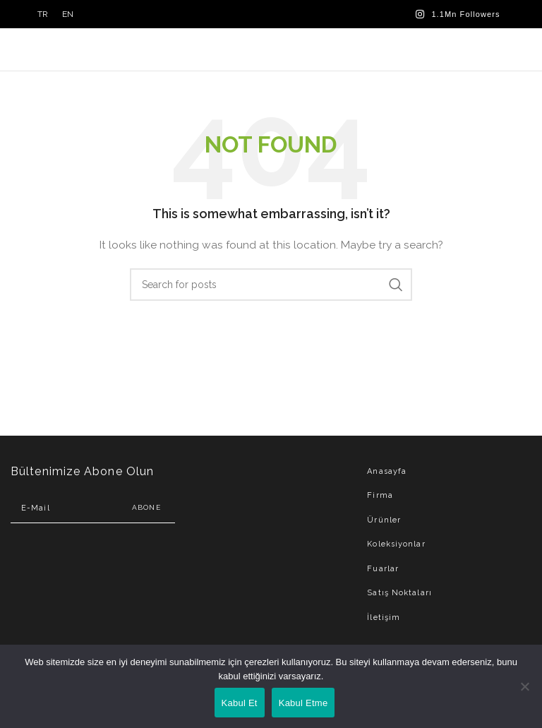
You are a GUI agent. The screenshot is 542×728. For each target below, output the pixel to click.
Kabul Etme (303, 703)
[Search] (271, 284)
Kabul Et (240, 703)
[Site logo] (271, 48)
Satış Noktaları (399, 592)
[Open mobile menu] (497, 49)
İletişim (383, 617)
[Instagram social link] (457, 14)
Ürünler (384, 520)
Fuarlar (383, 568)
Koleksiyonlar (396, 544)
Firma (380, 495)
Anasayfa (386, 471)
